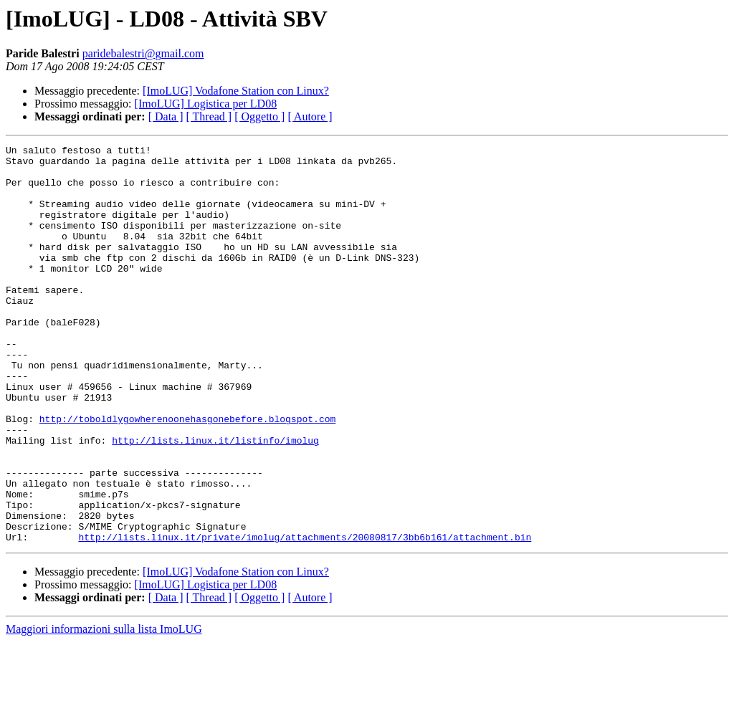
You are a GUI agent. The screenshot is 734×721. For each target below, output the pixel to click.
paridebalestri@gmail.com (143, 53)
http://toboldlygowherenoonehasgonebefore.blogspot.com (187, 474)
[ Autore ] (309, 116)
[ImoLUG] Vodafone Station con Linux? (236, 91)
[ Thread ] (209, 116)
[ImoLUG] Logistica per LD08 (206, 103)
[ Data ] (166, 116)
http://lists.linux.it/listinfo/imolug (215, 500)
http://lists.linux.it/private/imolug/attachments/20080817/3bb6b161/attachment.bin (304, 616)
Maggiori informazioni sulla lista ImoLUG (104, 708)
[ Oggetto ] (259, 116)
